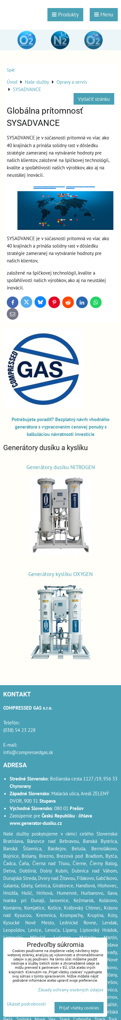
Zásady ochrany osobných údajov (71, 990)
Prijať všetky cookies (79, 1008)
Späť (11, 70)
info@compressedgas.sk (28, 752)
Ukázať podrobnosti (26, 1003)
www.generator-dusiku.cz (36, 823)
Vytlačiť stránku (94, 99)
